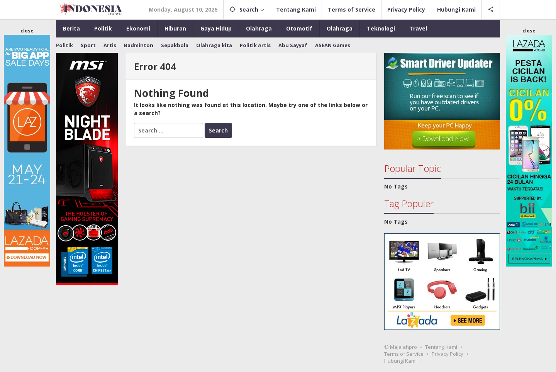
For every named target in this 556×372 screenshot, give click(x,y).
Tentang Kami (441, 346)
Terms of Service (404, 353)
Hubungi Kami (400, 360)
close (27, 30)
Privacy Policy (447, 353)
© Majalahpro (400, 346)
